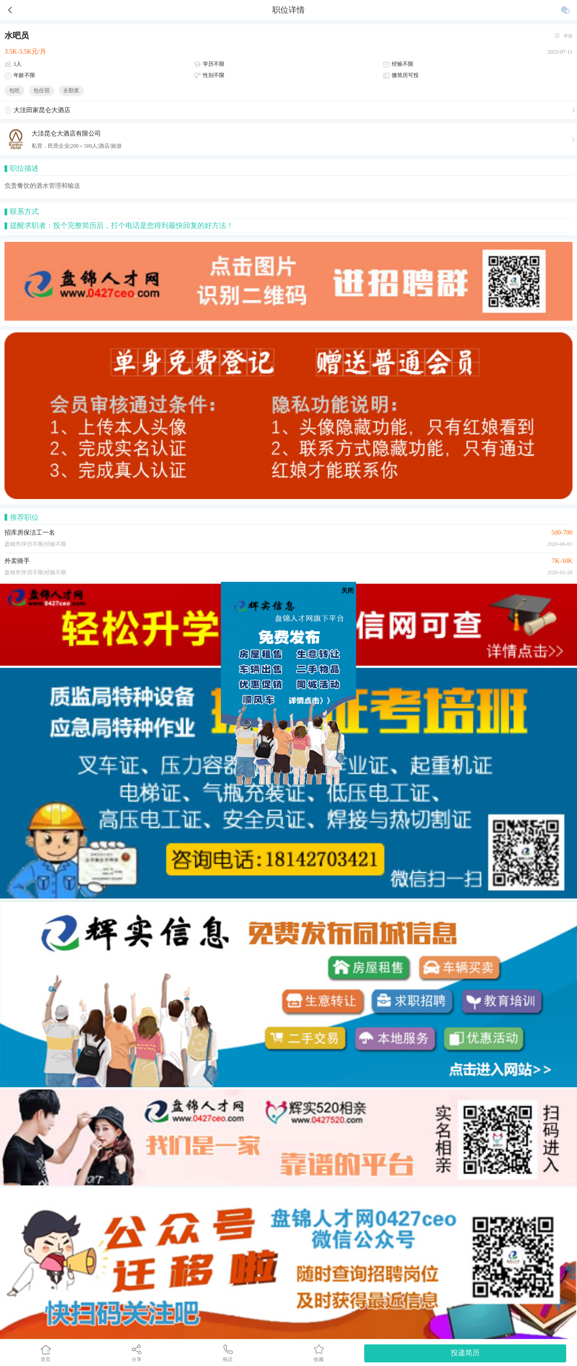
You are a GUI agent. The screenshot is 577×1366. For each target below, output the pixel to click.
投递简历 (465, 1353)
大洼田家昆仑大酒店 (42, 110)
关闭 (347, 590)
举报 (567, 35)
